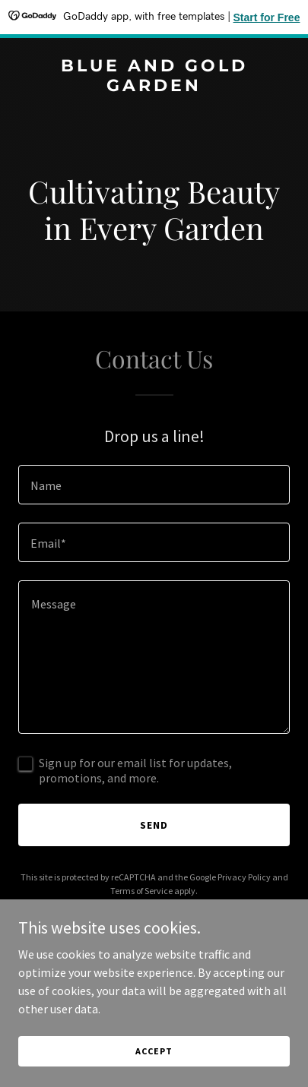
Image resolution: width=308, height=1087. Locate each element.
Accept (153, 1051)
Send (154, 825)
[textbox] (154, 484)
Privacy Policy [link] (244, 877)
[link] (154, 86)
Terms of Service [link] (141, 890)
